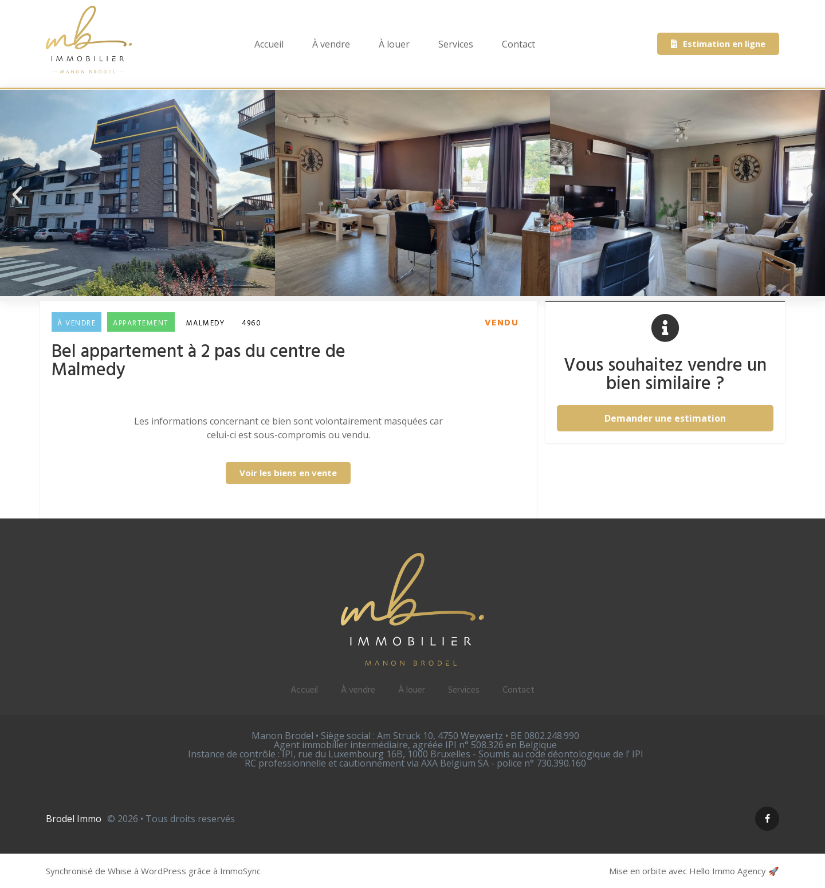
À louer (394, 44)
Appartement (141, 323)
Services (455, 44)
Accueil (269, 44)
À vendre (331, 44)
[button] (17, 194)
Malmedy (205, 323)
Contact (518, 44)
